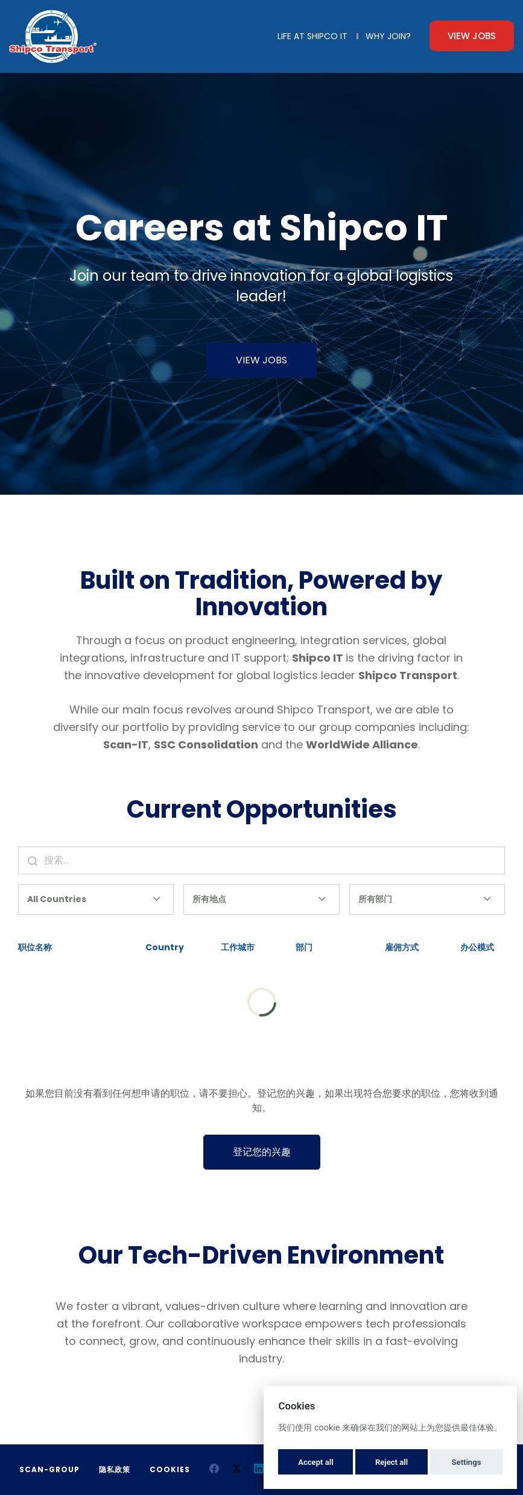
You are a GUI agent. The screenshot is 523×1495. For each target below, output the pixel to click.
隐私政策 (114, 1469)
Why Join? (388, 36)
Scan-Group (49, 1469)
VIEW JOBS (261, 360)
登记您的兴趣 (262, 1152)
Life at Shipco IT (312, 36)
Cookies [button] (170, 1469)
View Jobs (472, 36)
